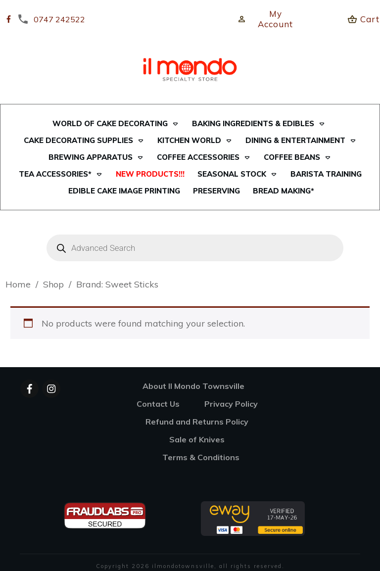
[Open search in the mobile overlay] (190, 248)
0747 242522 (59, 19)
